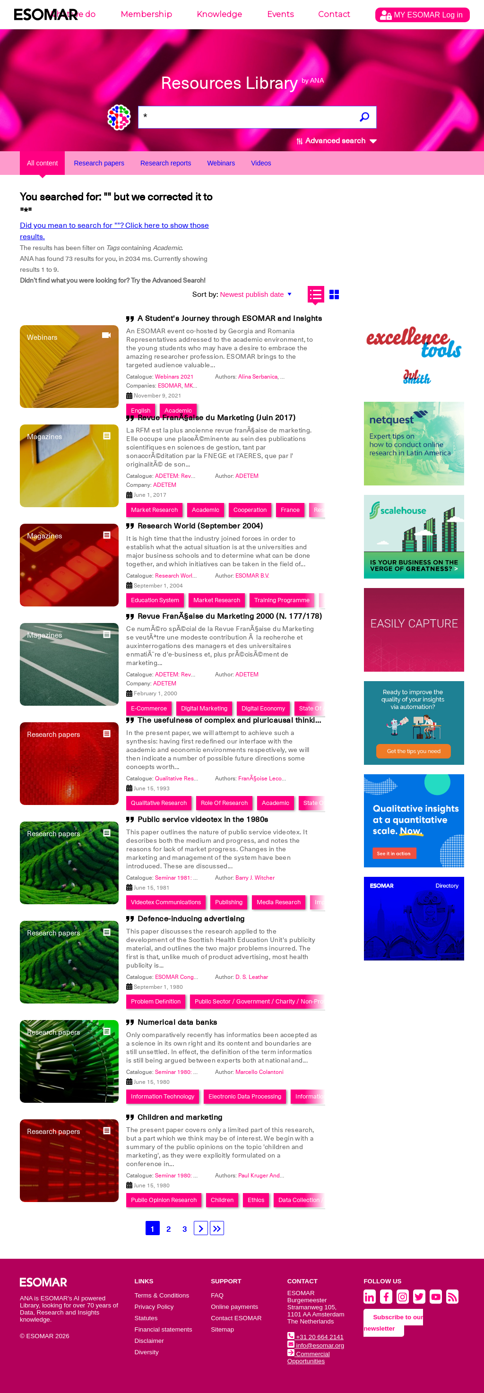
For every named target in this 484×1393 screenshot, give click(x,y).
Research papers (99, 163)
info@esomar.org (315, 1345)
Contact (334, 14)
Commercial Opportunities (308, 1357)
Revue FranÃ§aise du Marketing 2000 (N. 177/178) (230, 616)
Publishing (228, 902)
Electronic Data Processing (244, 1096)
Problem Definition (156, 1001)
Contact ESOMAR (236, 1318)
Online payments (234, 1306)
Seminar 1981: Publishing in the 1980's (205, 878)
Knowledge (219, 14)
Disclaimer (149, 1340)
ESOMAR (170, 385)
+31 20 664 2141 (315, 1337)
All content (42, 163)
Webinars (221, 163)
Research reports (165, 163)
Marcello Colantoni (259, 1072)
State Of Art (319, 803)
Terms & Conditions (162, 1295)
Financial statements (163, 1329)
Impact (324, 902)
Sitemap (222, 1329)
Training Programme (282, 600)
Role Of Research (224, 803)
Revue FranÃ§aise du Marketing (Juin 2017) (217, 418)
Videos (261, 163)
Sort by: (205, 294)
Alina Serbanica (257, 377)
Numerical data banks (177, 1022)
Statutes (146, 1318)
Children (222, 1200)
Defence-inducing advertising (191, 919)
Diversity (147, 1352)
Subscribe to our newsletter (393, 1323)
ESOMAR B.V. (252, 576)
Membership (146, 14)
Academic (275, 803)
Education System (155, 600)
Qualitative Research (159, 803)
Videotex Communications (166, 902)
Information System (321, 1096)
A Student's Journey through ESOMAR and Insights (230, 318)
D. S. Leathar (251, 977)
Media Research (279, 902)
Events (280, 14)
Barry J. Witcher (255, 878)
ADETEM (247, 476)
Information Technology (162, 1096)
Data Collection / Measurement (320, 1200)
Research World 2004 (182, 576)
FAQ (217, 1295)
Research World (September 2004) (200, 526)
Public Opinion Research (164, 1200)
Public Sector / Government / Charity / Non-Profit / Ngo (270, 1001)
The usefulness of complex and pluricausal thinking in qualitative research (273, 720)
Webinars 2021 (174, 377)
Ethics (256, 1200)
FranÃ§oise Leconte (264, 778)
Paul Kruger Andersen (266, 1175)
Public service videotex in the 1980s (203, 819)
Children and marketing (180, 1117)
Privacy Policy (154, 1306)
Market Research (216, 600)
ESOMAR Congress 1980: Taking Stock (204, 977)
